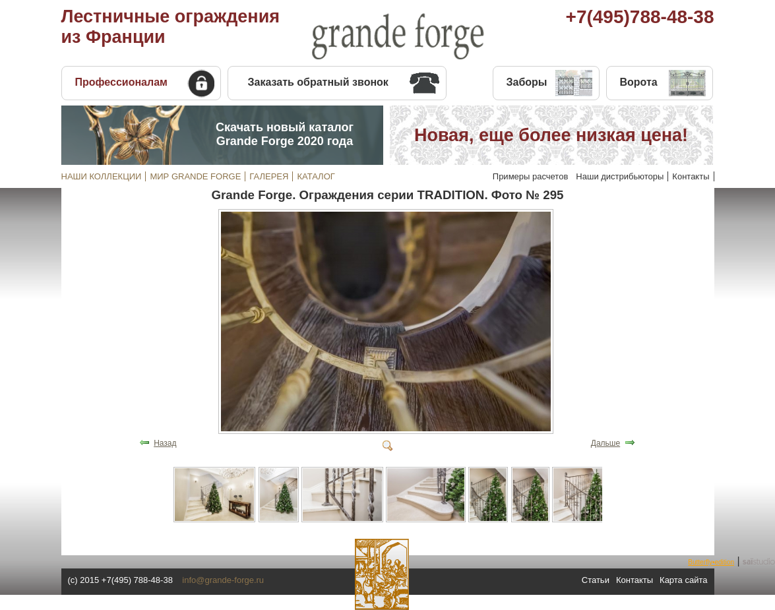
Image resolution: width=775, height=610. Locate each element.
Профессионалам (121, 82)
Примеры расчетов (531, 176)
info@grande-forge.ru (223, 580)
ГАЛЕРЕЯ (268, 176)
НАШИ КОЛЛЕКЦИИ (101, 176)
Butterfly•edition (711, 562)
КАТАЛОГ (315, 176)
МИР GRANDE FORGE (195, 176)
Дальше (605, 443)
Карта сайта (683, 580)
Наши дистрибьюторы (620, 176)
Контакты (690, 176)
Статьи (595, 580)
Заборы (527, 82)
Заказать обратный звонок (318, 82)
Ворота (639, 82)
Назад (165, 443)
